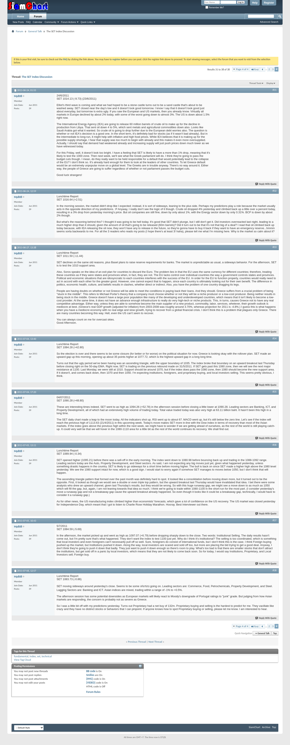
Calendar (37, 22)
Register (269, 2)
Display (269, 83)
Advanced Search (269, 22)
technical (47, 656)
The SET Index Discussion (37, 77)
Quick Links (87, 22)
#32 (274, 190)
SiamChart (254, 727)
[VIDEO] (90, 682)
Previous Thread (137, 641)
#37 (274, 520)
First (255, 69)
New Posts (18, 22)
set (38, 656)
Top (275, 633)
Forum (38, 16)
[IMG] (89, 678)
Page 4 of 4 (242, 69)
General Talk (35, 31)
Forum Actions (68, 22)
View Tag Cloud (22, 659)
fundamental (21, 656)
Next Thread (155, 641)
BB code (90, 671)
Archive (266, 727)
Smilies (90, 675)
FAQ (28, 22)
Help (255, 2)
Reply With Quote (266, 184)
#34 (274, 338)
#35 (274, 391)
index (33, 656)
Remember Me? (214, 7)
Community (50, 22)
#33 (274, 247)
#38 (274, 570)
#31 (274, 89)
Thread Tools (255, 83)
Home (20, 16)
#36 (274, 444)
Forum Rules (93, 691)
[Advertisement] (145, 43)
